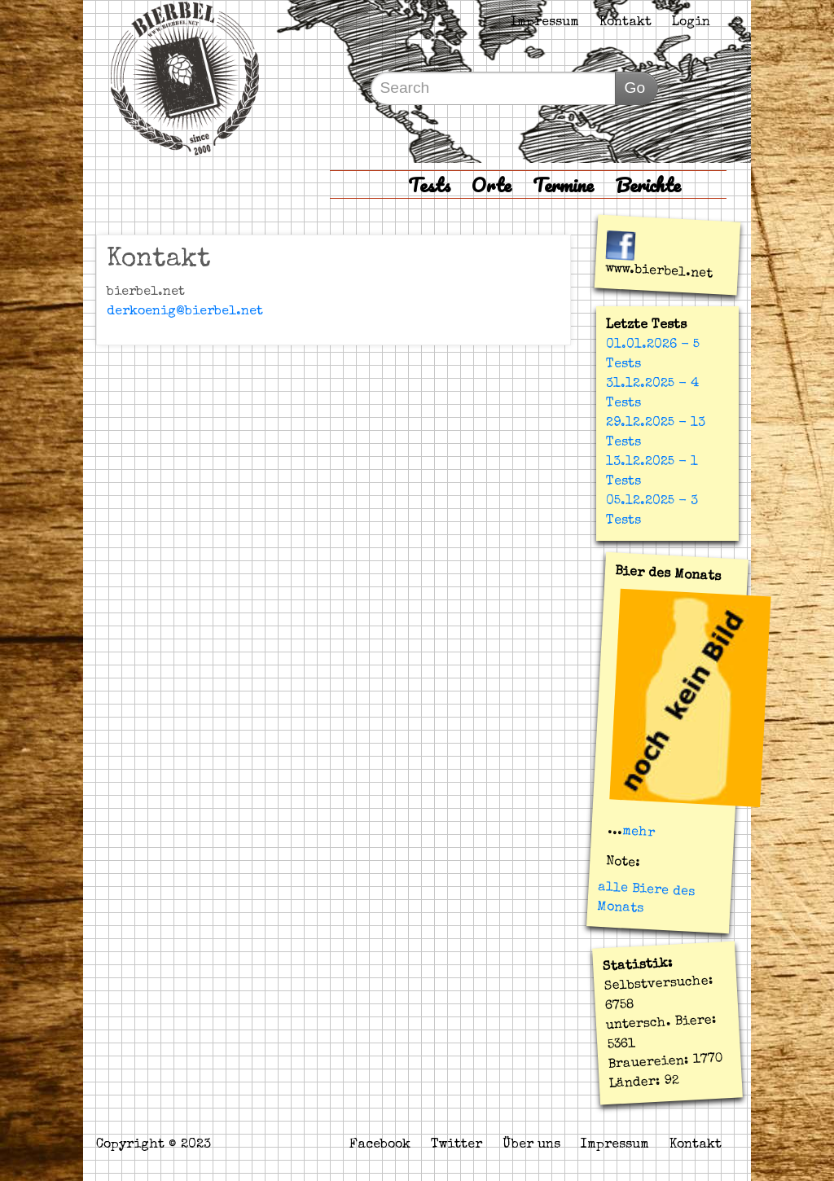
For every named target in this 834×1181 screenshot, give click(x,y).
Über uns (531, 1145)
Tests (429, 184)
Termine (563, 184)
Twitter (456, 1145)
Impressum (545, 22)
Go (634, 87)
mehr (639, 832)
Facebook (379, 1145)
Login (691, 22)
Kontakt (625, 22)
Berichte (648, 184)
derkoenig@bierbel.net (185, 311)
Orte (491, 184)
